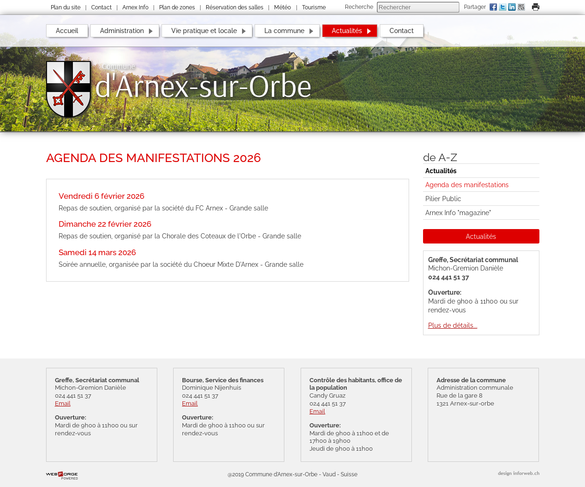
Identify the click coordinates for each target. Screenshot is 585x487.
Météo (282, 7)
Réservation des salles (234, 7)
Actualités (347, 30)
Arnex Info (135, 7)
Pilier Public (443, 199)
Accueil (67, 30)
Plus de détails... (452, 325)
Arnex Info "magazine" (458, 212)
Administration (122, 30)
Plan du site (66, 7)
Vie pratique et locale (204, 30)
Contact (101, 7)
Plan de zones (177, 7)
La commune (284, 30)
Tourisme (314, 7)
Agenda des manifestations (467, 185)
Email (63, 403)
